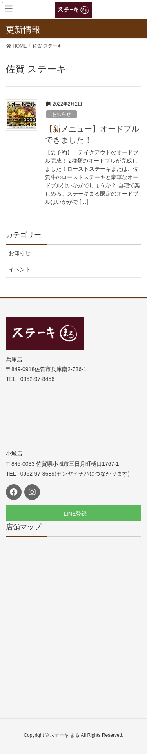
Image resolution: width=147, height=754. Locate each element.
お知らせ (61, 114)
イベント (20, 269)
